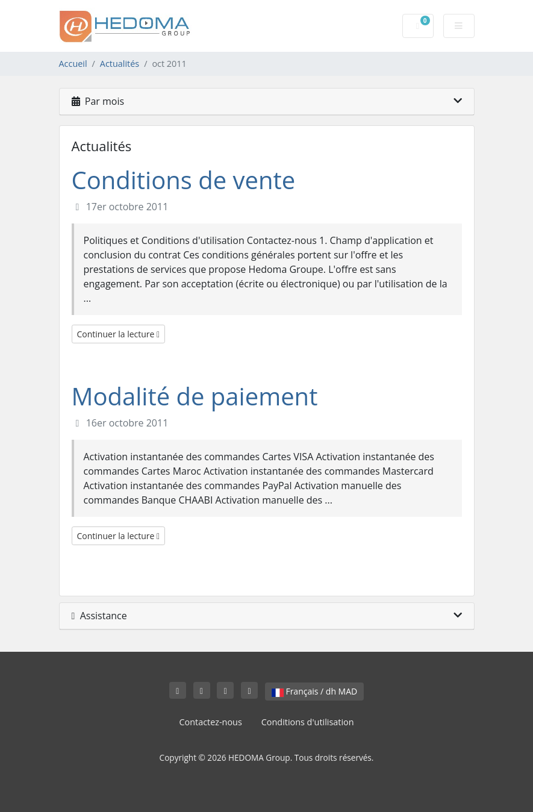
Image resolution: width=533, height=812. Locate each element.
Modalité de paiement (195, 396)
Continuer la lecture (118, 334)
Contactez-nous (210, 722)
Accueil (73, 63)
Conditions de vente (184, 179)
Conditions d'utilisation (307, 722)
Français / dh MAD (314, 691)
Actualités (119, 63)
